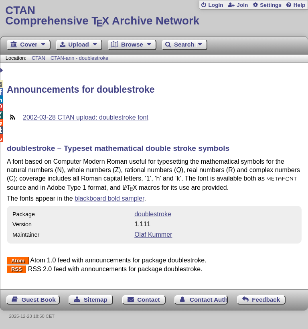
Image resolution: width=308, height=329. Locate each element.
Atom (17, 261)
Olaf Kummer (153, 234)
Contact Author (209, 299)
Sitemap (95, 299)
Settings (271, 5)
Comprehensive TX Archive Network (153, 15)
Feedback (266, 299)
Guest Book (39, 299)
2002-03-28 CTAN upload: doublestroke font (85, 117)
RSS (16, 269)
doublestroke (152, 214)
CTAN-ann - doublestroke (79, 58)
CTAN (38, 58)
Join (242, 5)
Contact (148, 299)
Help (300, 5)
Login (215, 5)
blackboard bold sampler (109, 198)
